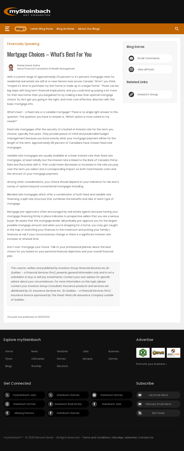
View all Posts (146, 69)
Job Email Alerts (158, 395)
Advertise (131, 437)
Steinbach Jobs (111, 404)
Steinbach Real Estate (68, 404)
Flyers (8, 359)
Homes (61, 359)
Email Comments (149, 58)
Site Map (117, 437)
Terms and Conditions (96, 437)
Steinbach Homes (111, 395)
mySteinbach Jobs (24, 395)
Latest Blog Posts (41, 29)
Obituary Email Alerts (158, 404)
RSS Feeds (158, 413)
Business (114, 351)
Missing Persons (24, 413)
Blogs (8, 366)
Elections (62, 366)
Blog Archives (65, 29)
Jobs (86, 351)
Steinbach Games (68, 395)
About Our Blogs (89, 29)
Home (9, 351)
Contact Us (146, 437)
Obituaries (37, 359)
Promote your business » (151, 364)
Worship (36, 366)
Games (113, 359)
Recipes (88, 359)
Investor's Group (148, 94)
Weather (62, 351)
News (34, 351)
